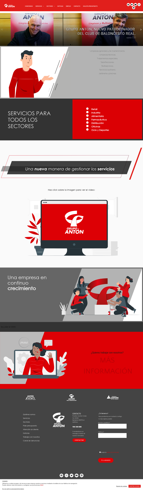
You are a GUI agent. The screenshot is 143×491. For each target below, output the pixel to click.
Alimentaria (97, 116)
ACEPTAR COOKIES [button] (135, 486)
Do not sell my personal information (13, 489)
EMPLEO (68, 6)
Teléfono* (112, 433)
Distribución (97, 123)
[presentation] (112, 444)
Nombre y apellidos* (112, 424)
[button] (70, 44)
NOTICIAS (60, 6)
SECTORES (51, 6)
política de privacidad (113, 452)
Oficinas (95, 126)
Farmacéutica (99, 119)
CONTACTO (77, 6)
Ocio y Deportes (100, 130)
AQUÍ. (42, 485)
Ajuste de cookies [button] (121, 486)
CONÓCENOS (29, 6)
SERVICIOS (39, 6)
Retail (94, 109)
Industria (95, 112)
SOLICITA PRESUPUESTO (90, 6)
